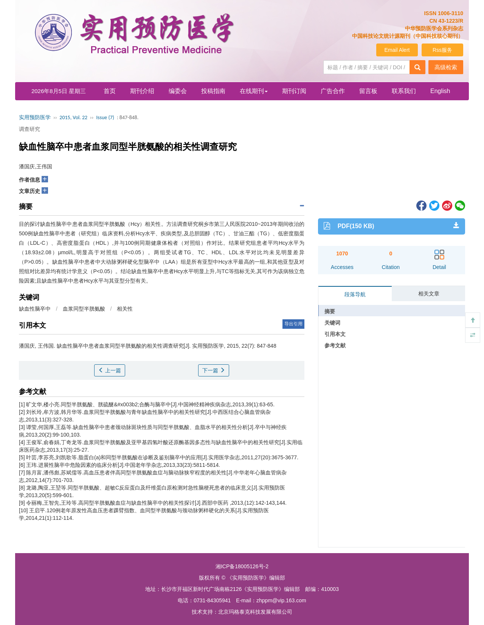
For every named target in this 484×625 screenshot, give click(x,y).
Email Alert (397, 50)
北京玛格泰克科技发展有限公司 (255, 612)
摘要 (329, 311)
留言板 (368, 91)
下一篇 (213, 370)
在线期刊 (254, 91)
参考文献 (335, 345)
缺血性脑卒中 (35, 309)
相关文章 (428, 294)
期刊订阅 (294, 91)
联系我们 (404, 91)
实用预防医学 (35, 117)
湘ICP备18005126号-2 (242, 566)
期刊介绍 (142, 91)
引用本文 (335, 334)
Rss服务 (442, 50)
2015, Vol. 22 (73, 117)
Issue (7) (105, 117)
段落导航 (355, 294)
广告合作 (333, 91)
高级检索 (445, 67)
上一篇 (109, 370)
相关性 (125, 309)
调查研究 (29, 129)
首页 (110, 91)
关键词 (332, 323)
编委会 (178, 91)
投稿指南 (213, 91)
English (440, 91)
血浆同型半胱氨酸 (84, 309)
